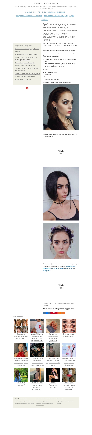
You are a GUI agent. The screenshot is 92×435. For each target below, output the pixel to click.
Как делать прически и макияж (29, 16)
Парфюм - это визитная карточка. (26, 54)
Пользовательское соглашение (47, 398)
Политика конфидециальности (42, 401)
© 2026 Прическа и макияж (21, 398)
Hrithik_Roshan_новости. (23, 79)
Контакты (38, 398)
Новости (36, 12)
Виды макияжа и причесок (53, 12)
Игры (71, 16)
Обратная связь (60, 398)
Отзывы (44, 20)
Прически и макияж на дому (56, 16)
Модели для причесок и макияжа (56, 303)
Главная (28, 12)
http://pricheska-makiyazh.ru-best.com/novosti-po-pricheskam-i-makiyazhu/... (59, 268)
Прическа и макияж (46, 3)
